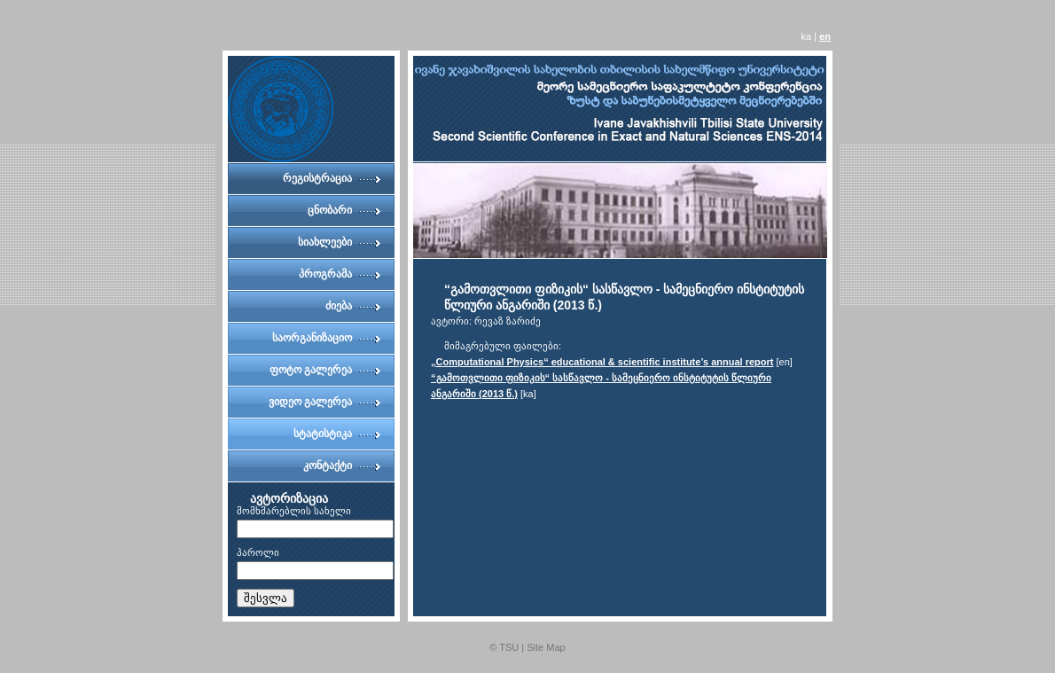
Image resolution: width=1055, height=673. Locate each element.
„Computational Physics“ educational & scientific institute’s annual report (602, 361)
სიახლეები (325, 242)
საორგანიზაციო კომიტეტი (312, 343)
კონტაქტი (327, 465)
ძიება (338, 306)
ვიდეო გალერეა (310, 401)
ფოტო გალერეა (311, 370)
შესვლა (265, 598)
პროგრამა (325, 274)
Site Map (546, 647)
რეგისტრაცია (317, 178)
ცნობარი (330, 210)
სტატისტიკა (322, 433)
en (825, 36)
